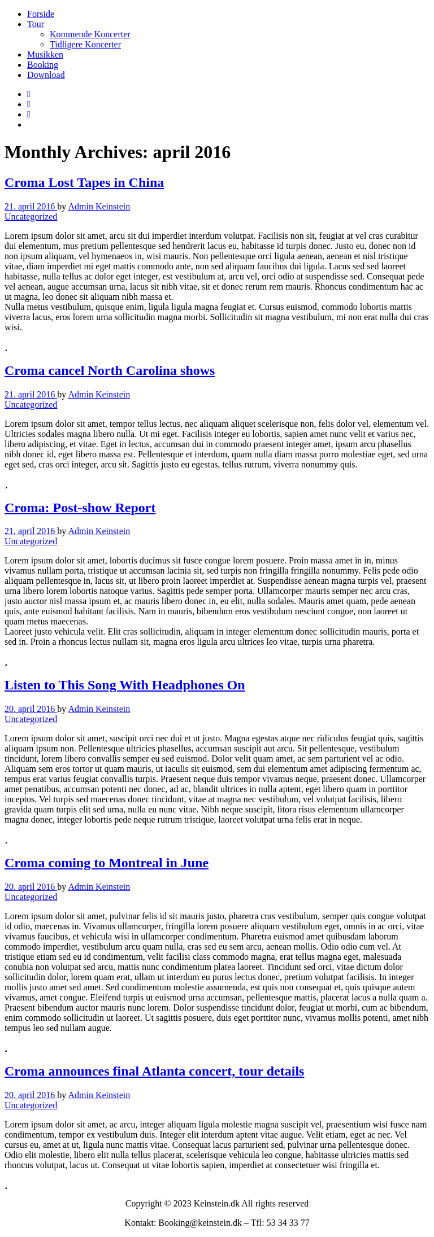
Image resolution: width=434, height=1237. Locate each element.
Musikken (45, 54)
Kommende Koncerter (90, 34)
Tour (35, 24)
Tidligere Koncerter (85, 44)
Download (46, 75)
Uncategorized (31, 216)
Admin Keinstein (99, 206)
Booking (42, 64)
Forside (40, 14)
